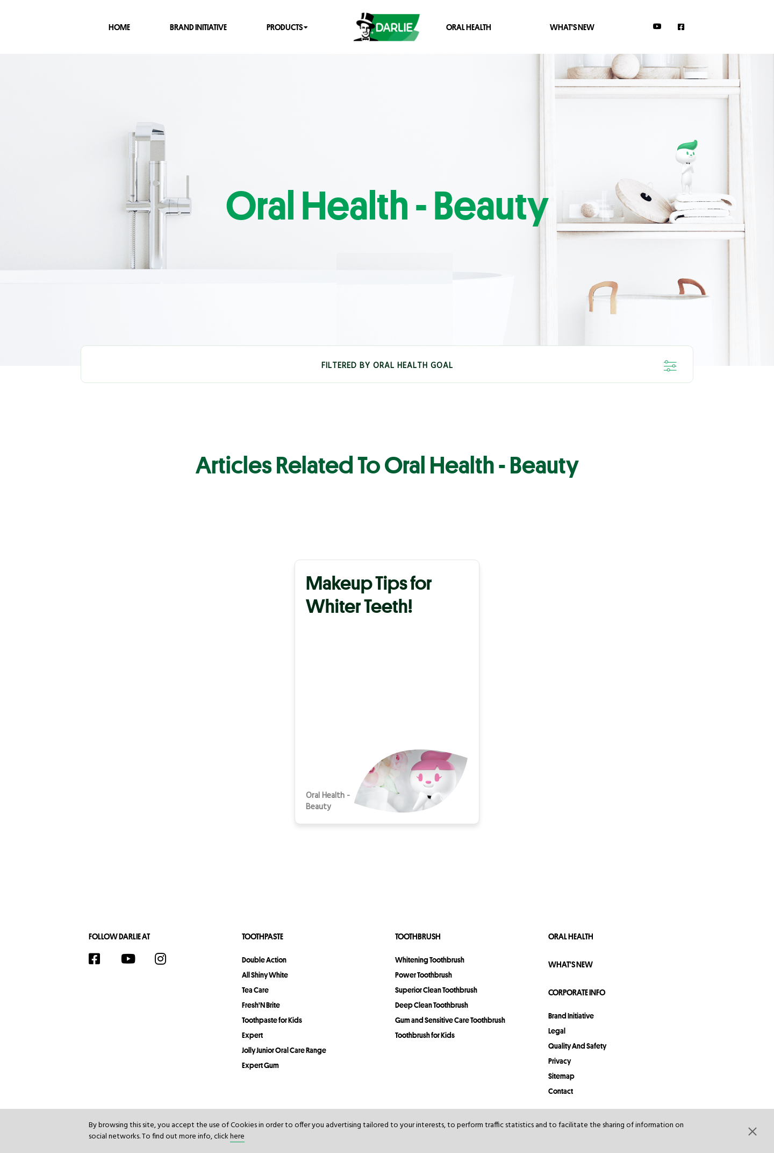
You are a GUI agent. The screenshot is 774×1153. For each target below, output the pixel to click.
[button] (752, 1131)
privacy (559, 1061)
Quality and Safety (577, 1046)
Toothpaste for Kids (272, 1020)
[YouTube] (657, 26)
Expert (252, 1035)
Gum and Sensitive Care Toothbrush (450, 1020)
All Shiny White (265, 975)
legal (556, 1031)
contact (560, 1091)
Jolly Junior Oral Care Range (284, 1050)
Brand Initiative (198, 26)
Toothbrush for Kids (425, 1035)
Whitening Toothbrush (429, 960)
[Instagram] (166, 958)
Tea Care (255, 990)
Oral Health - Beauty (328, 801)
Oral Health (468, 26)
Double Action (264, 960)
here (237, 1136)
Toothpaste (262, 936)
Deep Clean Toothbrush (431, 1005)
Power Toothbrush (423, 975)
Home (119, 26)
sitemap (561, 1076)
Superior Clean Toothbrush (436, 990)
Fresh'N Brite (261, 1005)
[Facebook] (681, 27)
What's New (572, 26)
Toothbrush (418, 936)
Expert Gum (260, 1065)
